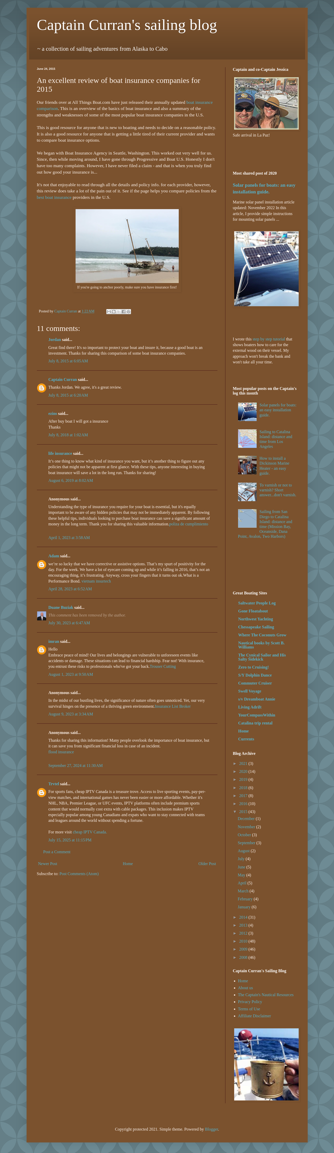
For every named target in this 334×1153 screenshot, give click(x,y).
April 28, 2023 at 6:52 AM (70, 589)
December (247, 818)
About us (245, 988)
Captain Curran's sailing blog (127, 24)
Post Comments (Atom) (79, 874)
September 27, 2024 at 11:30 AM (75, 765)
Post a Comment (57, 852)
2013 (243, 925)
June (242, 867)
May (242, 875)
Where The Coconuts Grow (262, 635)
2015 (243, 811)
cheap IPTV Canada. (90, 832)
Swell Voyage (249, 691)
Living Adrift (250, 707)
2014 (243, 917)
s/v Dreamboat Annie (256, 699)
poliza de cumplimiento (188, 524)
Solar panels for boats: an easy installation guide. (278, 410)
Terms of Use (249, 1009)
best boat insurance (54, 197)
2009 (243, 949)
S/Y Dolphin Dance (255, 675)
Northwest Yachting (255, 619)
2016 (243, 803)
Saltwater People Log (257, 603)
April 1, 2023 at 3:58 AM (69, 537)
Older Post (207, 863)
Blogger (211, 1129)
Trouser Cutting (163, 666)
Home (128, 863)
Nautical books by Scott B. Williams (261, 645)
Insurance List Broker (173, 706)
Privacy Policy (250, 1002)
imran (53, 641)
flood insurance (61, 752)
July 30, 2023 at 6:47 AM (69, 623)
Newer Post (47, 863)
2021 (243, 763)
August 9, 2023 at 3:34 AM (70, 714)
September (247, 843)
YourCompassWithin (256, 715)
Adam (53, 556)
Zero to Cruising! (253, 667)
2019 (243, 779)
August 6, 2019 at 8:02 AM (70, 480)
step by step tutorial (268, 339)
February (246, 899)
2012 (243, 933)
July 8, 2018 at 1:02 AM (68, 435)
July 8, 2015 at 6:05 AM (68, 361)
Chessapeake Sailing (256, 627)
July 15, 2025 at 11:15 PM (70, 840)
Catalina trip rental (255, 723)
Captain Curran (62, 379)
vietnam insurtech (96, 581)
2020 (243, 771)
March (244, 891)
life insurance (60, 453)
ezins (52, 413)
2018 (243, 787)
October (245, 835)
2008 (243, 957)
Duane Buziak (60, 607)
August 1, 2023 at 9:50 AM (70, 674)
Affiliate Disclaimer (254, 1016)
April (243, 883)
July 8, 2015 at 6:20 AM (68, 395)
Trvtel (53, 784)
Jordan (54, 339)
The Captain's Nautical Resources (266, 995)
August (244, 851)
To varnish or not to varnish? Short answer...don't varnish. (277, 490)
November (247, 827)
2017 (243, 795)
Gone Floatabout (253, 611)
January (245, 907)
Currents (246, 739)
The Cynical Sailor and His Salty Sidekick (262, 657)
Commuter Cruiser (255, 683)
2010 (243, 941)
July (242, 859)
